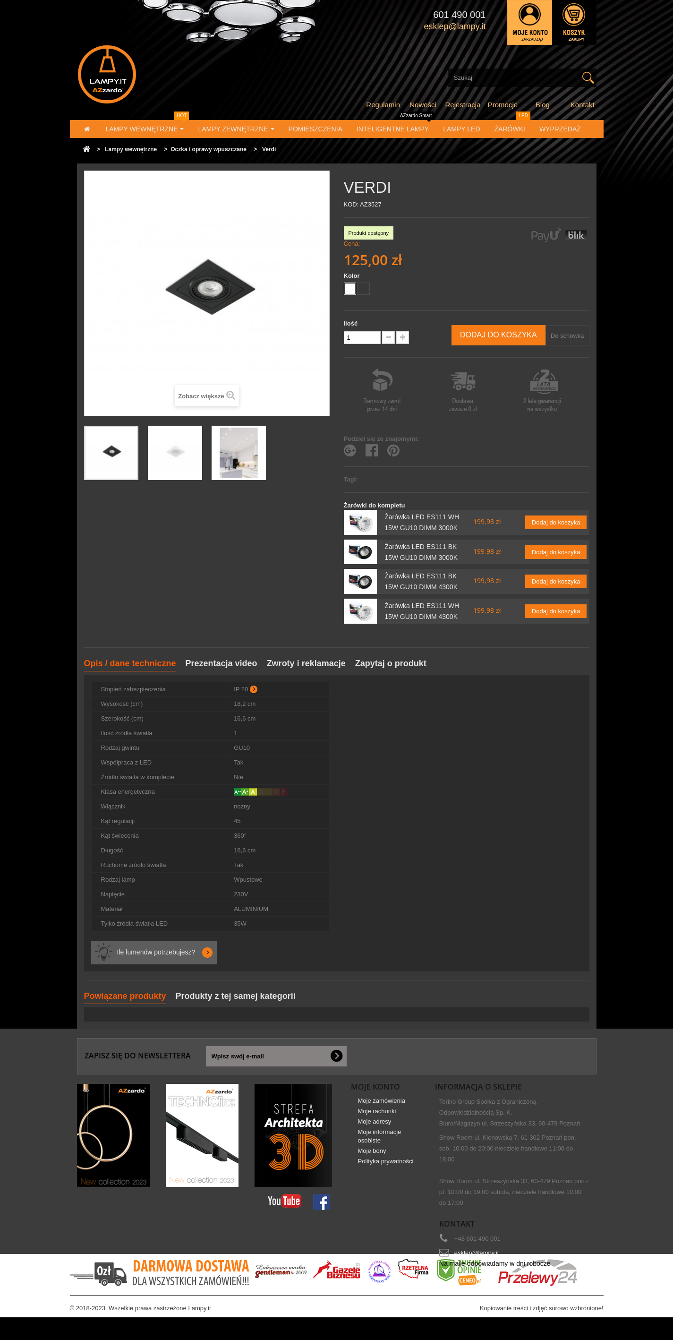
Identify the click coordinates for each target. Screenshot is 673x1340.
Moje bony (372, 1157)
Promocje (503, 105)
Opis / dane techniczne (130, 663)
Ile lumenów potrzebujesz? (156, 952)
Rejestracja (463, 105)
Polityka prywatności (386, 1167)
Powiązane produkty (125, 996)
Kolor (353, 275)
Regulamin (383, 105)
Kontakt (583, 105)
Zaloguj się (529, 22)
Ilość (351, 323)
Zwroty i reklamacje (306, 663)
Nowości (422, 105)
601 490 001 (459, 14)
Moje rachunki (377, 1117)
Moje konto (375, 1087)
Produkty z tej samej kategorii (236, 996)
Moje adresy (375, 1128)
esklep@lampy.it (476, 1252)
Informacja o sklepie (478, 1087)
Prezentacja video (221, 663)
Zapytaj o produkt (390, 663)
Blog (543, 105)
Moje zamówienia (381, 1107)
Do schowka (567, 335)
